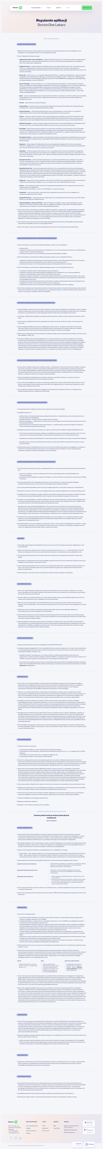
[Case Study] (57, 1128)
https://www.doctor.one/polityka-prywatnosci (62, 125)
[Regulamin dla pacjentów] (70, 1130)
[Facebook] (10, 1138)
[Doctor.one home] (17, 7)
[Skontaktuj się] (87, 7)
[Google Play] (89, 1131)
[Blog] (55, 1126)
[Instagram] (15, 1138)
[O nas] (43, 1126)
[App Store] (89, 1123)
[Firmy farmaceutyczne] (32, 1126)
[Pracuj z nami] (45, 1131)
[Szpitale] (28, 1128)
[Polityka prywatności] (69, 1132)
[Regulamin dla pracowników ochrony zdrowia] (72, 1126)
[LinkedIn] (20, 1138)
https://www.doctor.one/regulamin (44, 147)
